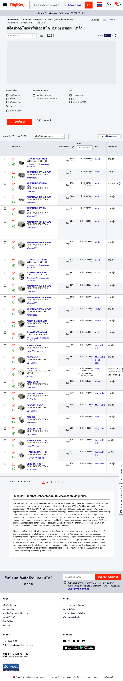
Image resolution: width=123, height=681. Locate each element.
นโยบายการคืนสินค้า (71, 617)
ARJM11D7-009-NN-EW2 (37, 184)
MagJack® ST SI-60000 (100, 360)
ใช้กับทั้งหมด (19, 122)
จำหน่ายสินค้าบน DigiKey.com (15, 613)
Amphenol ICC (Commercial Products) (38, 165)
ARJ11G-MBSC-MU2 (37, 321)
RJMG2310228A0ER (37, 272)
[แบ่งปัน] (112, 19)
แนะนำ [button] (44, 136)
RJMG (98, 159)
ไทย (16, 677)
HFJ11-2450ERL (35, 345)
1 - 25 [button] (11, 136)
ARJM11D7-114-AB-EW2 (39, 242)
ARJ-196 (31, 417)
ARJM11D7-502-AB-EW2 (39, 297)
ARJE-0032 (32, 382)
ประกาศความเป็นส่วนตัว (78, 589)
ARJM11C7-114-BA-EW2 (39, 222)
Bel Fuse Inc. (32, 363)
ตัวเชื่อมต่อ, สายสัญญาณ (33, 20)
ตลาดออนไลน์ (8, 609)
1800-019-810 (11, 641)
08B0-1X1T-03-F (35, 464)
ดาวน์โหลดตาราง (109, 136)
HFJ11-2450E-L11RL (37, 440)
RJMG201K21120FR (37, 259)
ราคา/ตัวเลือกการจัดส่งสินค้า (74, 613)
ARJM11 (99, 172)
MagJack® (100, 393)
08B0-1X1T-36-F (35, 428)
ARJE (97, 369)
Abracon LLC (32, 178)
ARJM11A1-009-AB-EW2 (39, 197)
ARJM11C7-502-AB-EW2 (39, 309)
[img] (17, 5)
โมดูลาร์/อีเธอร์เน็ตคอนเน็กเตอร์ (60, 20)
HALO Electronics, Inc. (35, 351)
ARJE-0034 (32, 368)
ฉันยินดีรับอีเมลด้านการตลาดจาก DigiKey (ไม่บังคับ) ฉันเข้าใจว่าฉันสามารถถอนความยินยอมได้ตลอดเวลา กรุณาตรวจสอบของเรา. (94, 586)
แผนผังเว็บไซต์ (9, 617)
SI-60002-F (32, 357)
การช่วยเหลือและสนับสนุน (73, 605)
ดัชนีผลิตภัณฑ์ (12, 20)
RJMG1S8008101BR (37, 158)
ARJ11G (98, 321)
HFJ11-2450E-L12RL (37, 452)
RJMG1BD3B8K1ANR (37, 332)
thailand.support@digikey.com (18, 645)
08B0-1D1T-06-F (35, 405)
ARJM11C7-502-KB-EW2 (39, 286)
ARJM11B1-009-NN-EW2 (37, 209)
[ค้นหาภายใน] (19, 36)
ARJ (97, 417)
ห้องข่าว (6, 625)
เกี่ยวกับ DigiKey (9, 605)
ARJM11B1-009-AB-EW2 (39, 172)
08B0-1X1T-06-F (35, 393)
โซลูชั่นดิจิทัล (8, 621)
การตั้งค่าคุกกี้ (108, 677)
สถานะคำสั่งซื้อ (69, 609)
